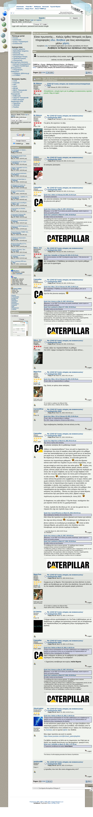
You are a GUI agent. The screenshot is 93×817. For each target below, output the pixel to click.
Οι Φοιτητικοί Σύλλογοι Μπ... (19, 214)
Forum (15, 38)
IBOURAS (15, 301)
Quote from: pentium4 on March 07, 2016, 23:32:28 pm (60, 214)
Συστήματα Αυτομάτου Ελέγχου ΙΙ (60, 66)
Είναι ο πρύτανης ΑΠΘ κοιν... (19, 261)
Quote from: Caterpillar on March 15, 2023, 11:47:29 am (60, 744)
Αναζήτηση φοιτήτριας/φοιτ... (19, 238)
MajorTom (37, 372)
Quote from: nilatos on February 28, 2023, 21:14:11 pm (60, 194)
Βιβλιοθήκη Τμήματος (20, 51)
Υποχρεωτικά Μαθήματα (40, 66)
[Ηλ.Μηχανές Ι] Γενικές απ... (18, 185)
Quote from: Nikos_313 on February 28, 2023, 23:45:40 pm (61, 379)
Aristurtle (16, 83)
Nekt (34, 67)
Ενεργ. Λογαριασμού (20, 42)
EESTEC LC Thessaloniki (16, 93)
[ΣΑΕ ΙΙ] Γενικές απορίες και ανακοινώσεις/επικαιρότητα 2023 (57, 67)
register (39, 20)
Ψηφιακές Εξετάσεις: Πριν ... (18, 249)
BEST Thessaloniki (20, 90)
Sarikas (14, 309)
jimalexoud (15, 298)
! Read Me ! (29, 6)
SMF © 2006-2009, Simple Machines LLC (51, 802)
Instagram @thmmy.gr (21, 73)
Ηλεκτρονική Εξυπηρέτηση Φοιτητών (19, 61)
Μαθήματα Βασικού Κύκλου (55, 64)
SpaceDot (16, 103)
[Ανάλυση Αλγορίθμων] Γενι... (19, 243)
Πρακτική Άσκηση (19, 58)
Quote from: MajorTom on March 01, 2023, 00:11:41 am (60, 440)
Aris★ (14, 210)
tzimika (14, 299)
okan (13, 192)
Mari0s (14, 295)
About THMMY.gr (40, 8)
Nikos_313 (15, 169)
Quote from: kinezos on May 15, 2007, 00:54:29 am (59, 209)
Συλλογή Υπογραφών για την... (19, 167)
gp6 (13, 306)
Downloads (20, 6)
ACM (15, 81)
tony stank (15, 251)
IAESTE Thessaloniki (20, 98)
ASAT (15, 86)
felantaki (15, 180)
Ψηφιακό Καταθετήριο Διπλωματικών (20, 67)
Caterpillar (38, 187)
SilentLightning (40, 708)
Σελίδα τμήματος (19, 49)
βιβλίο (65, 730)
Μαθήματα (37, 6)
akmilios (14, 302)
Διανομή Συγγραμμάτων (21, 64)
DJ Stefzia (37, 612)
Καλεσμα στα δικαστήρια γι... (19, 179)
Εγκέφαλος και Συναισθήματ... (19, 202)
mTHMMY (17, 75)
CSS (58, 803)
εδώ (53, 40)
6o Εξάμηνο (69, 64)
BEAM (15, 88)
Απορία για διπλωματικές (18, 191)
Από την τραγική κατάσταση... (19, 173)
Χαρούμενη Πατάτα (18, 215)
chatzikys (15, 257)
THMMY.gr (36, 64)
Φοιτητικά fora (18, 55)
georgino (15, 227)
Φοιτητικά (45, 6)
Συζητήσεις (20, 8)
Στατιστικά (15, 267)
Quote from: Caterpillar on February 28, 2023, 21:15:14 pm (61, 255)
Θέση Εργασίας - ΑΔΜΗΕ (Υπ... (19, 197)
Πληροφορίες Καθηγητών (17, 70)
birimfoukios (15, 303)
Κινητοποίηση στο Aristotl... (18, 208)
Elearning (16, 53)
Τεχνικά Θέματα (55, 6)
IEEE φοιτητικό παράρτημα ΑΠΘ (17, 100)
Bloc (49, 803)
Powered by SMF (34, 802)
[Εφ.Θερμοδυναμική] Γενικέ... (19, 156)
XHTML (54, 803)
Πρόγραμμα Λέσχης (20, 56)
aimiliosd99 (38, 762)
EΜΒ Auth (17, 96)
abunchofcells (16, 233)
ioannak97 (15, 151)
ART (14, 85)
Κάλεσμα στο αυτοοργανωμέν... (19, 220)
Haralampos (15, 308)
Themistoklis (15, 297)
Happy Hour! (29, 8)
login (32, 20)
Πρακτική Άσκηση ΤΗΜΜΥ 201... (20, 232)
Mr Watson (15, 157)
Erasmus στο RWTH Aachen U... (20, 226)
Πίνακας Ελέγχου (17, 112)
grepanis (14, 305)
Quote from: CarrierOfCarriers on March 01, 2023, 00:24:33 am (62, 513)
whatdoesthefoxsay (18, 186)
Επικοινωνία (17, 43)
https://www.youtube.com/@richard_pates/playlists (62, 736)
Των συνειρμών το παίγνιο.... (19, 150)
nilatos (36, 157)
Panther (16, 107)
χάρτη (65, 43)
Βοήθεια (60, 40)
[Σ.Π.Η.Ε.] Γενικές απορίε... (18, 255)
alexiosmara (16, 245)
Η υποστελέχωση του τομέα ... (19, 161)
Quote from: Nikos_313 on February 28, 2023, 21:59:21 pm (61, 286)
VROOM (16, 105)
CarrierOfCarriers (40, 409)
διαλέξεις (49, 730)
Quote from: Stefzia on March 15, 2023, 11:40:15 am (59, 647)
